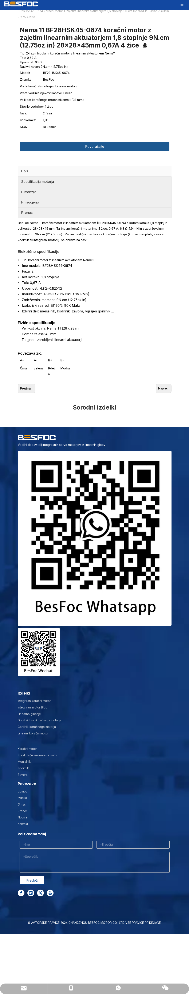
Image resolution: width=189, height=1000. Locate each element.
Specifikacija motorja (37, 181)
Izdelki (22, 798)
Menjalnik (24, 761)
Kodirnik (23, 768)
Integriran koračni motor (34, 701)
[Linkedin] (30, 893)
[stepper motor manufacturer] (95, 538)
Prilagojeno (30, 202)
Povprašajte (94, 146)
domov (22, 791)
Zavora (23, 774)
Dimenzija (28, 192)
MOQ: (24, 127)
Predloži (32, 880)
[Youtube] (50, 893)
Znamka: (26, 79)
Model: (25, 73)
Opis (24, 171)
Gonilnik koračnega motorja (37, 727)
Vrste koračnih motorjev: (37, 86)
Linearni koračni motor (33, 733)
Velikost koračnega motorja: (40, 100)
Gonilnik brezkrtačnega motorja (39, 720)
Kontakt (23, 824)
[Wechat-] (39, 652)
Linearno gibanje (29, 714)
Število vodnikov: (32, 106)
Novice (23, 817)
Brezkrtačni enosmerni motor (38, 755)
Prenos (23, 811)
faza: (23, 113)
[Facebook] (21, 893)
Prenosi (27, 212)
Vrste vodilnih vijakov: (35, 93)
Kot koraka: (28, 120)
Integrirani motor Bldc (32, 707)
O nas (22, 804)
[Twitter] (40, 893)
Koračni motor (27, 748)
